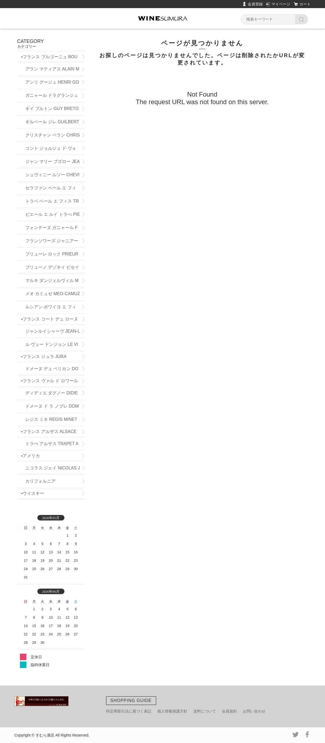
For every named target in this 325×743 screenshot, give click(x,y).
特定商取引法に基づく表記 (128, 711)
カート (305, 4)
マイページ (280, 4)
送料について (204, 711)
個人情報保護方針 (172, 711)
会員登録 (255, 4)
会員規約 (229, 711)
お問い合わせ (254, 711)
